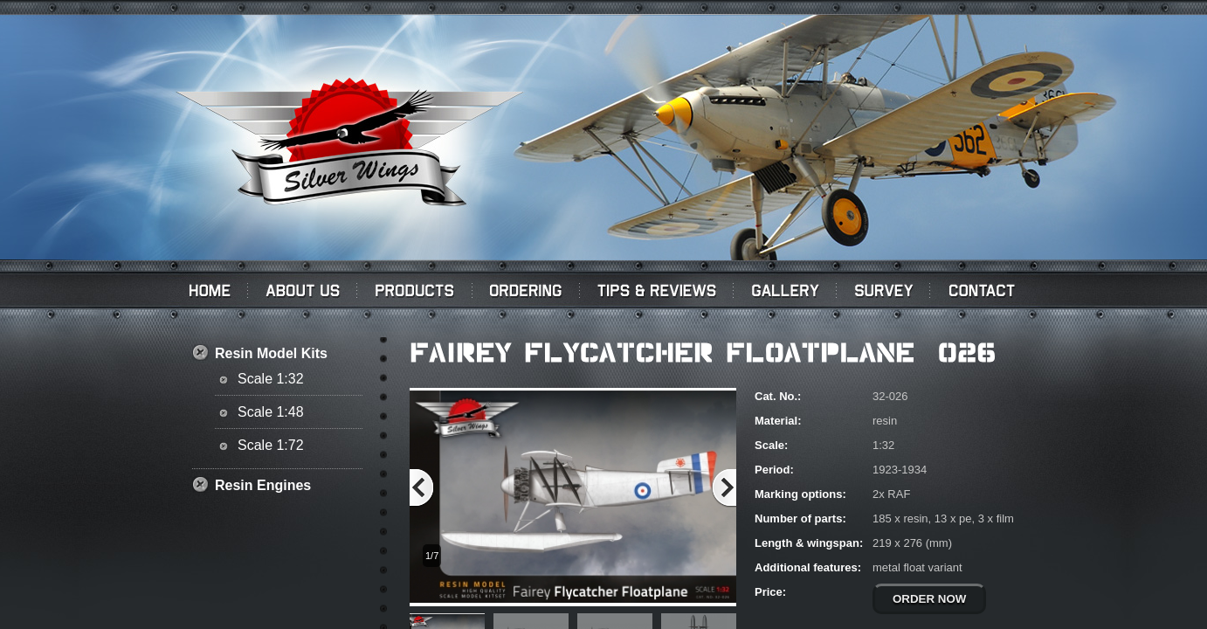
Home (207, 290)
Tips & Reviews (657, 290)
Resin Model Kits (271, 353)
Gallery (785, 290)
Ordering (526, 290)
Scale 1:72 (271, 445)
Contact (985, 290)
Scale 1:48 (271, 411)
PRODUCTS (414, 290)
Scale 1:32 (271, 378)
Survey (883, 290)
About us (302, 290)
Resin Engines (263, 485)
